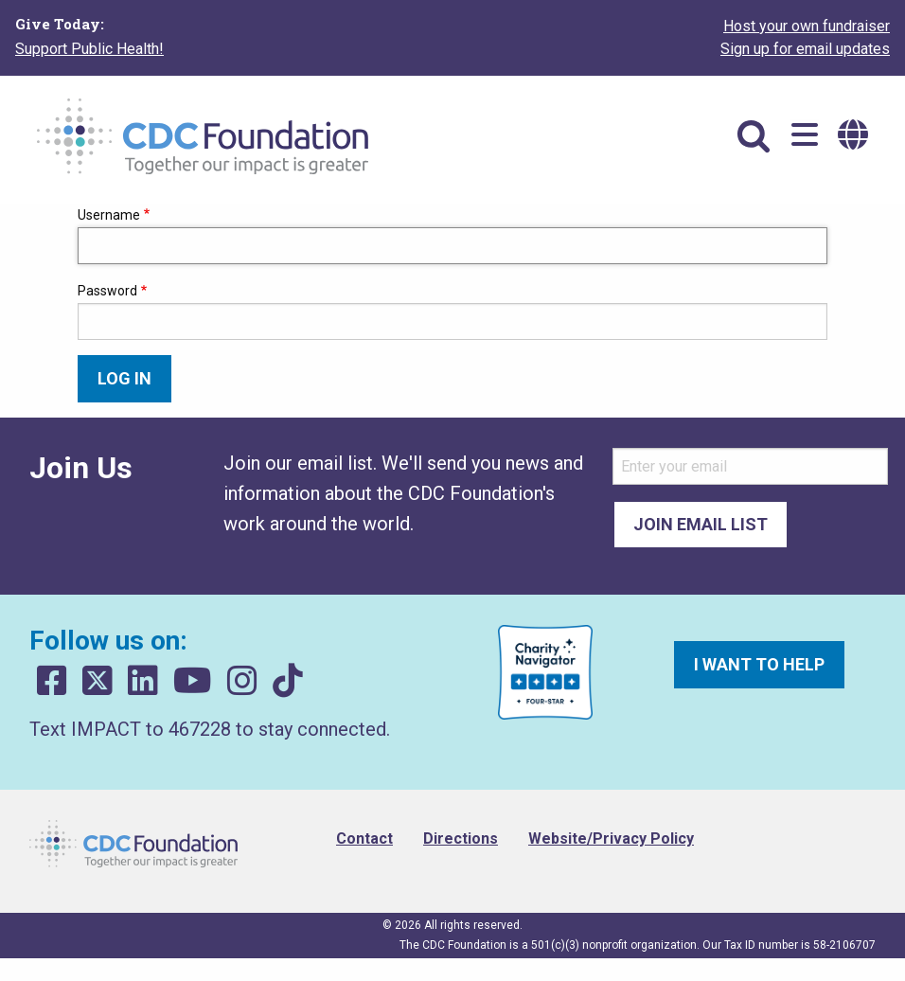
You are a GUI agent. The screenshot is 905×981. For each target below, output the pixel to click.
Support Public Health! (89, 49)
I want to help (759, 664)
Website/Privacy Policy (611, 838)
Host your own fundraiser (806, 26)
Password (107, 290)
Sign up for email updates (805, 49)
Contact (364, 838)
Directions (460, 838)
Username (109, 215)
